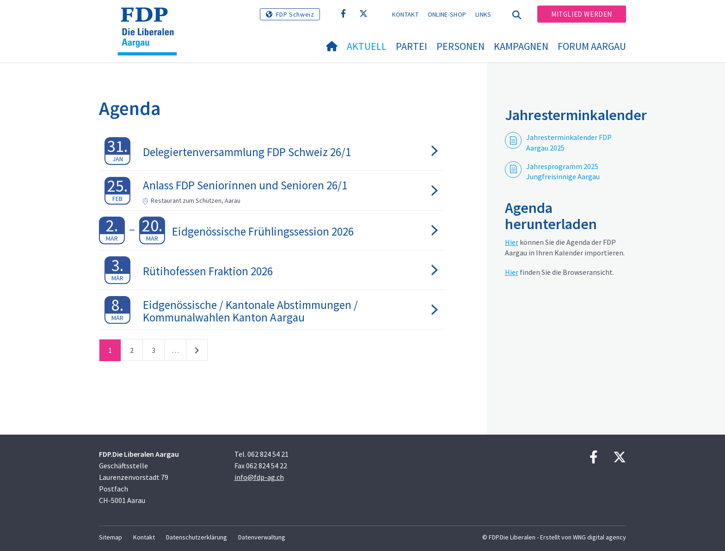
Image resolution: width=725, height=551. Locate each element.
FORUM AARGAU (592, 46)
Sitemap (110, 537)
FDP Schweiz (295, 14)
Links (483, 14)
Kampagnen (521, 46)
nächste (196, 351)
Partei (411, 46)
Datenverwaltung (261, 537)
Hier (511, 242)
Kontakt (405, 14)
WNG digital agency (599, 537)
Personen (460, 46)
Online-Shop (447, 14)
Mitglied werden (581, 14)
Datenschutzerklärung (196, 537)
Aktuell (367, 46)
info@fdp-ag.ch (259, 477)
